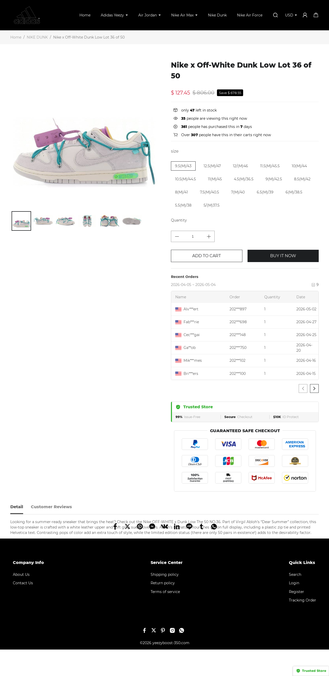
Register (296, 618)
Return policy (163, 609)
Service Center (166, 589)
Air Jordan (147, 15)
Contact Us (23, 609)
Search (295, 601)
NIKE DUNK (37, 37)
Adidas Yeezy (112, 15)
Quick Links (302, 589)
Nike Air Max (182, 15)
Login (294, 609)
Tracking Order (302, 626)
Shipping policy (165, 601)
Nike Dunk (217, 15)
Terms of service (165, 618)
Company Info (28, 589)
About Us (21, 601)
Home (84, 15)
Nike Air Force (249, 15)
